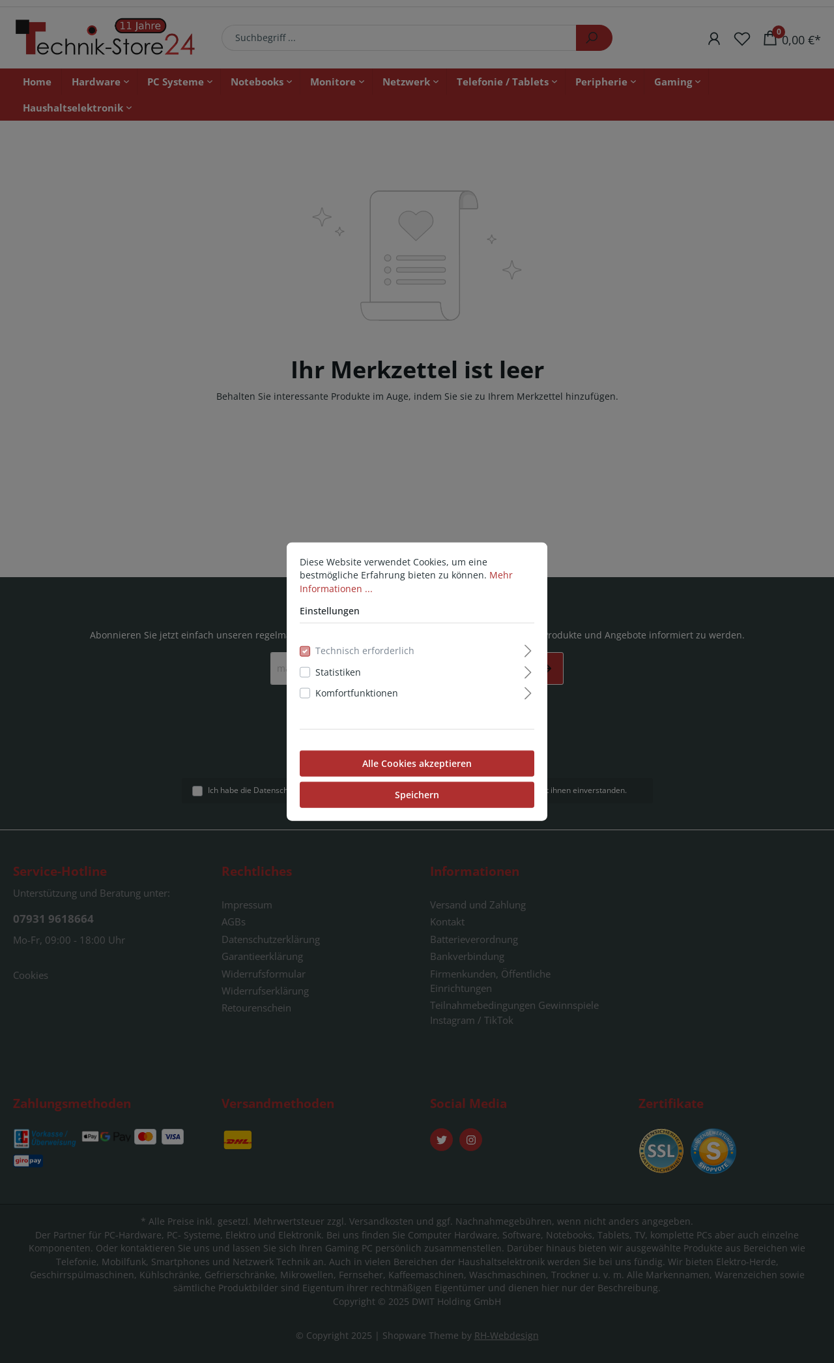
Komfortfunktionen (356, 693)
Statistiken (338, 672)
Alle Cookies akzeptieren (417, 762)
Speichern (417, 794)
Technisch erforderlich (364, 650)
